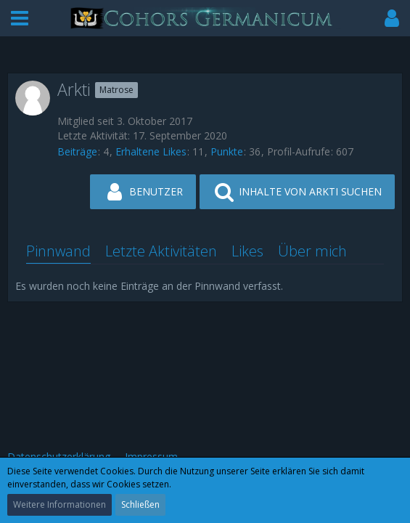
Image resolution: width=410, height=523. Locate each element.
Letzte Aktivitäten (161, 251)
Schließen (140, 504)
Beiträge (77, 151)
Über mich (312, 251)
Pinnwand (58, 251)
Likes (247, 251)
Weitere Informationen (59, 504)
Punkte (226, 151)
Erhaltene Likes (150, 151)
